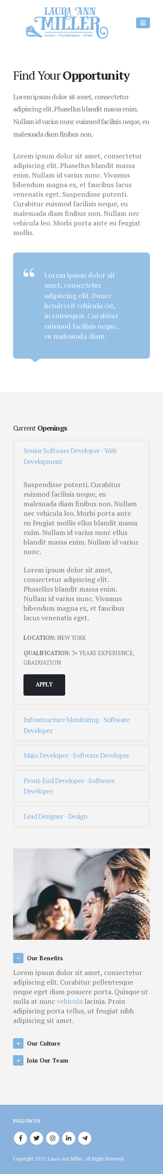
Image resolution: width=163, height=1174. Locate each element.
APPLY (44, 684)
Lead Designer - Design (55, 816)
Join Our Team (47, 1060)
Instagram (52, 1138)
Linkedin (68, 1138)
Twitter (36, 1138)
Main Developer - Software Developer (76, 755)
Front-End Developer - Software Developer (68, 786)
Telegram (84, 1138)
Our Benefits (45, 958)
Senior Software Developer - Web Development (69, 456)
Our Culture (43, 1043)
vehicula (70, 1001)
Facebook (20, 1138)
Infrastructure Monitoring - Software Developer (76, 725)
